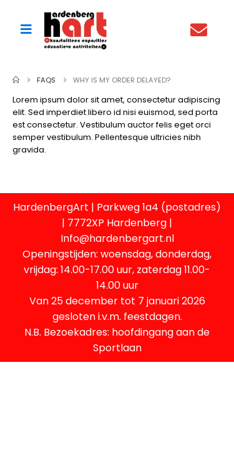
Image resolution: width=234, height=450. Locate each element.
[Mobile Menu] (26, 29)
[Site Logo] (75, 29)
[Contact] (201, 29)
